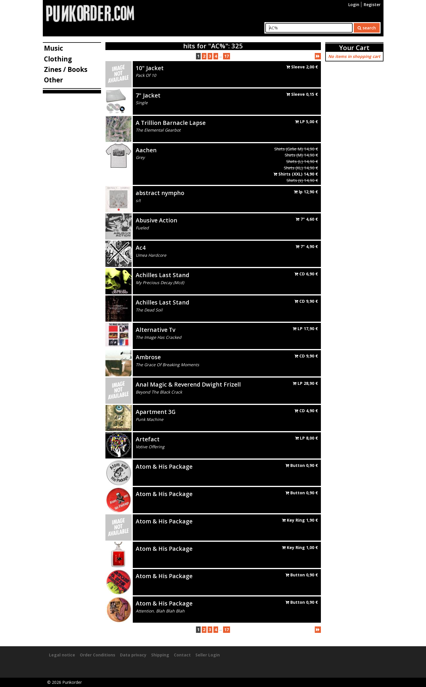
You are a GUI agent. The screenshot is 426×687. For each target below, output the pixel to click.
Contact (182, 655)
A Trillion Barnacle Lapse (171, 123)
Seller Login (207, 655)
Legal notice (62, 655)
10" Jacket (150, 68)
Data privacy (133, 655)
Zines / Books (65, 69)
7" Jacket (148, 95)
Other (53, 79)
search (367, 28)
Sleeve (302, 67)
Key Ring (300, 520)
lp (306, 191)
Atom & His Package (164, 466)
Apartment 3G (156, 412)
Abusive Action (156, 220)
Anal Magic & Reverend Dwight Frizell (188, 384)
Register (372, 4)
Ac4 (141, 248)
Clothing (58, 58)
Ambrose (148, 357)
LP (306, 121)
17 (226, 56)
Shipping (160, 655)
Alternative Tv (155, 330)
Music (53, 48)
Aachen (146, 150)
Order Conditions (97, 655)
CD (306, 274)
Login (353, 4)
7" (307, 219)
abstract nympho (160, 193)
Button (301, 465)
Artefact (148, 439)
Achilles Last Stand (162, 275)
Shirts (295, 174)
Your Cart (354, 47)
